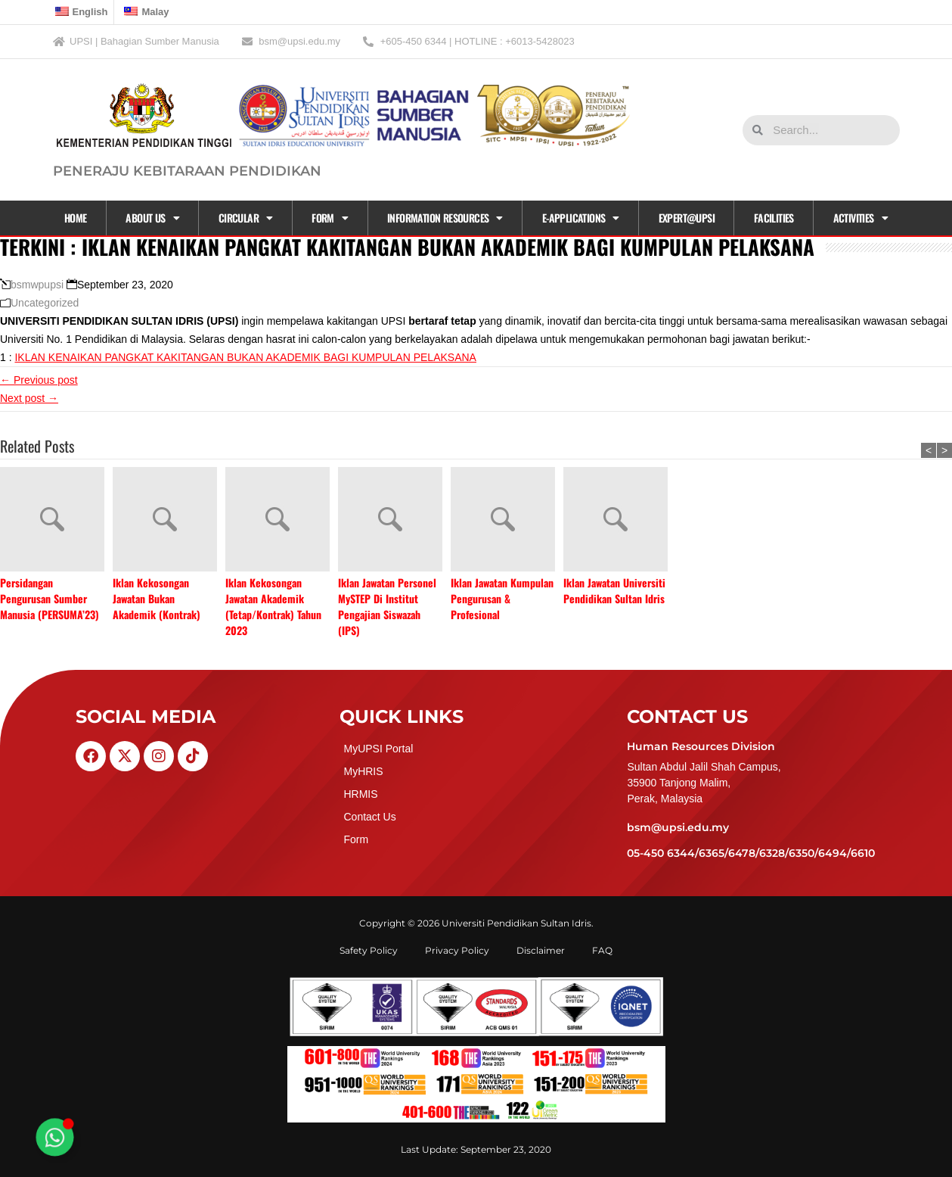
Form (330, 218)
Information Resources (445, 218)
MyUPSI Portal (378, 749)
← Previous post (39, 380)
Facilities (774, 218)
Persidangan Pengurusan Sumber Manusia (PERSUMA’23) (49, 598)
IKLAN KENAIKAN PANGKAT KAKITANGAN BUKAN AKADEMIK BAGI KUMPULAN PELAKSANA (245, 357)
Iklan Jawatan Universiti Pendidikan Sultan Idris (614, 590)
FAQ (602, 950)
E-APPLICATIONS (580, 218)
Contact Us (369, 817)
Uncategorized (45, 303)
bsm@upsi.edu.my (678, 827)
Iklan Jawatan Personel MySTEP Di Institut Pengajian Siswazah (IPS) (387, 606)
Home (75, 218)
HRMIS (360, 794)
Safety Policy (369, 950)
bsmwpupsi (37, 285)
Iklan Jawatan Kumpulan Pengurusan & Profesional (502, 598)
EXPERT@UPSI (687, 218)
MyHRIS (363, 771)
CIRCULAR (246, 218)
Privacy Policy (457, 950)
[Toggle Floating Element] (55, 1137)
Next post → (29, 398)
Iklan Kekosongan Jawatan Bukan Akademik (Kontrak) (156, 598)
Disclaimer (540, 950)
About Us (152, 218)
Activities (860, 218)
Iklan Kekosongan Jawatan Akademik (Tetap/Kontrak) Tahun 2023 (273, 606)
